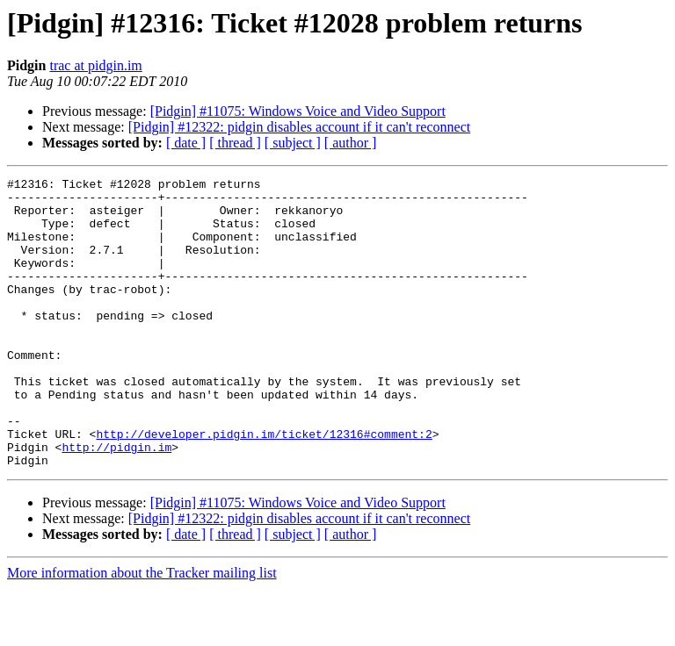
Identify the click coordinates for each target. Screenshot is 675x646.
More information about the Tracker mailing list (142, 630)
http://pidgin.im (116, 502)
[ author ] (350, 142)
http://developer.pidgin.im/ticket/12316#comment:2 (264, 486)
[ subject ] (293, 142)
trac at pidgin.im (95, 65)
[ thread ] (235, 142)
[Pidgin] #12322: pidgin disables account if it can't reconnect (299, 126)
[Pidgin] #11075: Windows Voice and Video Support (298, 111)
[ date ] (186, 142)
